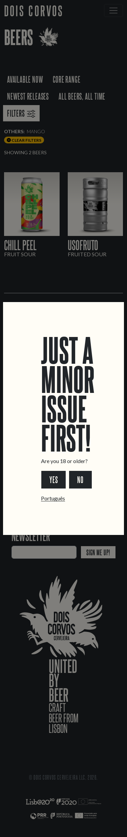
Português (53, 498)
